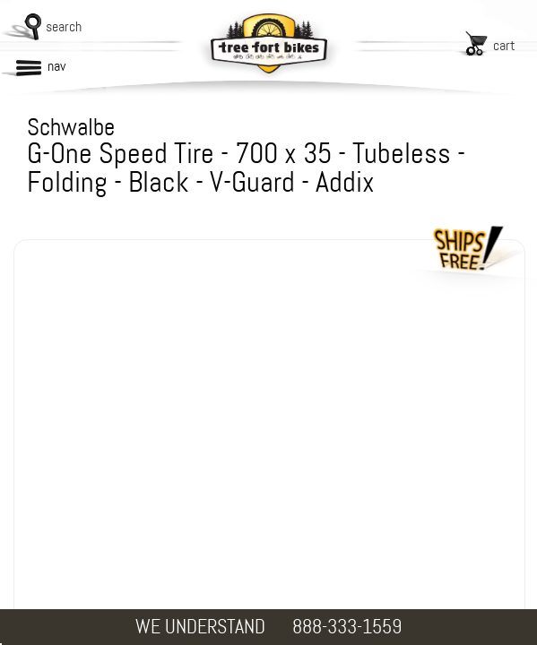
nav (56, 65)
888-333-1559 (347, 627)
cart (504, 45)
